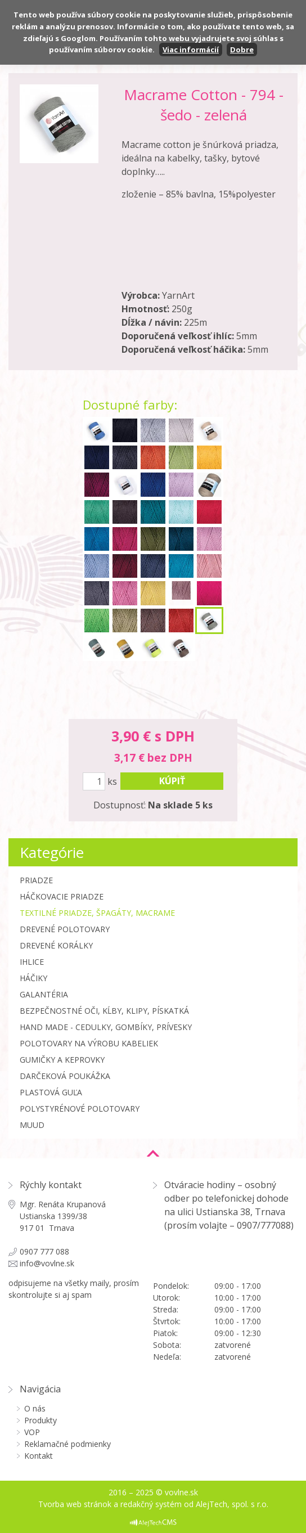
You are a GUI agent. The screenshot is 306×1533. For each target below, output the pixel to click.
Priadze (36, 880)
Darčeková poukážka (65, 1076)
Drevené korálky (56, 945)
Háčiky (33, 978)
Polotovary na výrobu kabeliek (89, 1043)
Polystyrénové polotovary (80, 1108)
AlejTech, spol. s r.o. (232, 1504)
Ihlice (32, 961)
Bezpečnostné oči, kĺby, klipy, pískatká (104, 1010)
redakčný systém (151, 1504)
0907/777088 (264, 1225)
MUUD (32, 1125)
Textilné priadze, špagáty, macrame (97, 912)
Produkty (40, 1420)
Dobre (242, 49)
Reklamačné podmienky (67, 1443)
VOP (32, 1432)
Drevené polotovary (65, 929)
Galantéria (44, 994)
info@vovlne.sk (47, 1263)
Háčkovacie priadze (62, 896)
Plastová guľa (51, 1092)
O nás (35, 1408)
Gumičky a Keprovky (62, 1059)
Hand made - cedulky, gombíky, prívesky (106, 1027)
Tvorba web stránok (74, 1504)
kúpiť (172, 781)
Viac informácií (191, 49)
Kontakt (38, 1455)
